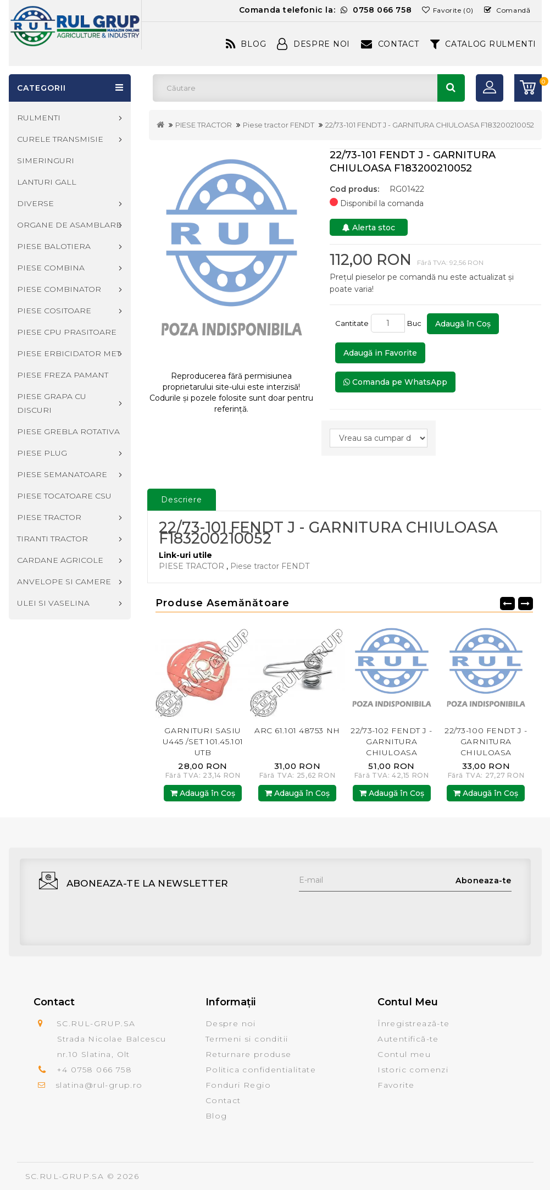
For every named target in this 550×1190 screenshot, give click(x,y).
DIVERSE (35, 203)
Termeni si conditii (246, 1039)
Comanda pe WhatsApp (395, 382)
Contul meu (404, 1054)
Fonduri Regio (238, 1085)
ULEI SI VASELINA (53, 603)
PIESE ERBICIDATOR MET (68, 353)
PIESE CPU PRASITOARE (66, 332)
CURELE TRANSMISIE (60, 139)
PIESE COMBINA (51, 268)
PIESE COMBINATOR (59, 289)
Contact (390, 43)
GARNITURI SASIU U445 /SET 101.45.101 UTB (203, 741)
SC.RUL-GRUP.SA (64, 1176)
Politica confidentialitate (260, 1070)
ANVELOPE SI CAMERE (64, 581)
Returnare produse (248, 1054)
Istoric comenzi (412, 1070)
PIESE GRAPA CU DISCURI (51, 403)
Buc (416, 323)
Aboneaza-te (483, 880)
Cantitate (352, 323)
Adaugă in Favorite (380, 353)
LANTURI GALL (46, 182)
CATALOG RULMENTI (483, 43)
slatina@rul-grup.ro (99, 1085)
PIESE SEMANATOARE (62, 474)
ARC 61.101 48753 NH (297, 730)
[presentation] (382, 913)
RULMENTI (38, 118)
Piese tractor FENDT (278, 124)
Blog (246, 43)
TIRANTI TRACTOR (52, 539)
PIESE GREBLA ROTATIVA (68, 431)
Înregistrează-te (413, 1023)
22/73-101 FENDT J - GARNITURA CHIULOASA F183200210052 (429, 124)
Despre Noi (313, 43)
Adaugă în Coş (463, 324)
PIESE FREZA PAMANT (62, 375)
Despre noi (230, 1023)
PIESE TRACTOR (203, 124)
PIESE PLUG (42, 453)
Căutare (451, 88)
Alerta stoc (368, 228)
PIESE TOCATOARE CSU (64, 496)
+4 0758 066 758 (94, 1070)
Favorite (395, 1085)
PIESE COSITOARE (54, 311)
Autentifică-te (408, 1039)
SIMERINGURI (45, 160)
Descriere (181, 500)
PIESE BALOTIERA (54, 246)
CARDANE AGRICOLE (60, 560)
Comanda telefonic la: (325, 10)
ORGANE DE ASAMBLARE (69, 225)
